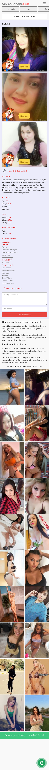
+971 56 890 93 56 (17, 170)
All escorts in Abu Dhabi (24, 16)
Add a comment (24, 315)
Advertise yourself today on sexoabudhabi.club (24, 735)
